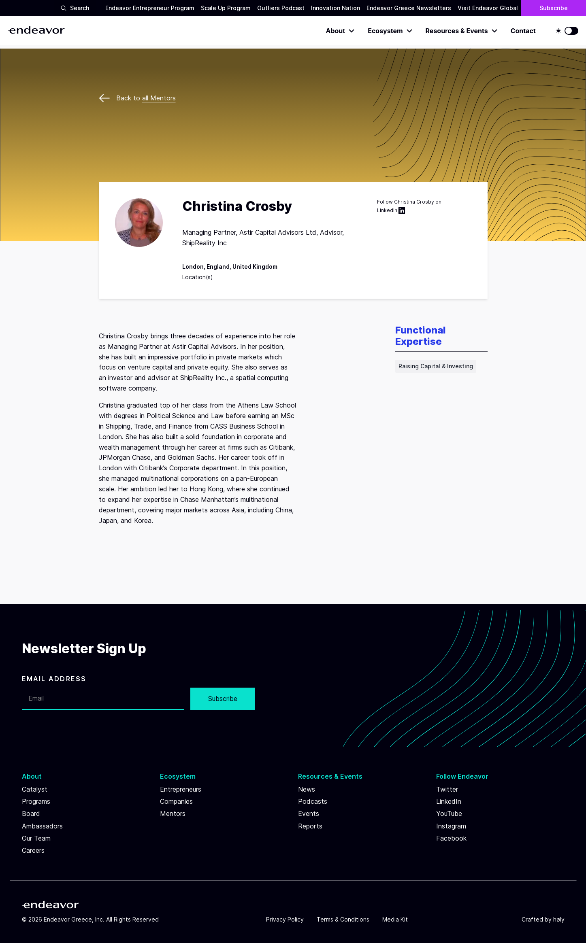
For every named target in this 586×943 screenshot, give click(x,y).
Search (74, 7)
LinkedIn (392, 210)
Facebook (451, 838)
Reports (310, 826)
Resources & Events (462, 31)
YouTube (449, 813)
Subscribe (553, 7)
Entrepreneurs (180, 789)
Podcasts (312, 801)
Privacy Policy (285, 919)
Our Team (36, 838)
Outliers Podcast (281, 7)
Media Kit (395, 919)
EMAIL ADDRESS (54, 679)
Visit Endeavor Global (488, 7)
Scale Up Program (226, 7)
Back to (137, 98)
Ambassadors (42, 826)
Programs (36, 801)
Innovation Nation (335, 7)
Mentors (172, 813)
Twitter (447, 789)
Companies (176, 801)
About (340, 31)
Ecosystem (390, 31)
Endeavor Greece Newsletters (409, 7)
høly (559, 919)
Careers (33, 850)
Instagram (451, 826)
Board (31, 813)
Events (308, 813)
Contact (523, 31)
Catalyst (34, 789)
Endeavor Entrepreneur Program (149, 7)
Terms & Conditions (343, 919)
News (306, 789)
